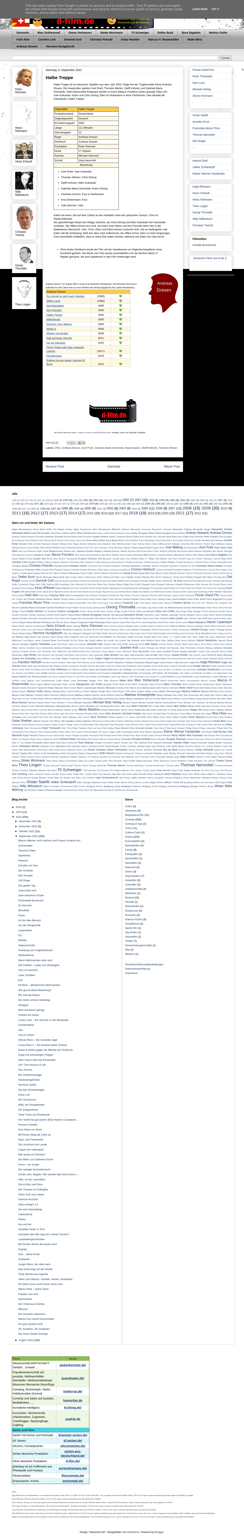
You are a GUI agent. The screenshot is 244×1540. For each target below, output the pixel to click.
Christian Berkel (20, 566)
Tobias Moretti (163, 770)
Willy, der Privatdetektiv (31, 1104)
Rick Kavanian (195, 735)
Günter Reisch (225, 611)
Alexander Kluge (201, 529)
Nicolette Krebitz (131, 713)
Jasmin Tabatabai (40, 644)
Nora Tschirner (99, 717)
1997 (53, 508)
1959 (162, 500)
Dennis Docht (219, 573)
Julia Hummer (81, 655)
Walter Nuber (114, 782)
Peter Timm (66, 728)
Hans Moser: (112, 618)
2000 (87, 508)
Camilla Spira (118, 559)
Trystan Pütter (91, 774)
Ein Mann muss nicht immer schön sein (40, 1284)
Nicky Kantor (99, 714)
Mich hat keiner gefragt (31, 1010)
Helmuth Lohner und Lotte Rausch (28, 630)
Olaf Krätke (141, 717)
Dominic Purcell (28, 581)
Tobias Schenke (192, 770)
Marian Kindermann (205, 684)
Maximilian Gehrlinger (82, 699)
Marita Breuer (211, 688)
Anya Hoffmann (218, 544)
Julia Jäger (124, 655)
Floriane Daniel (67, 599)
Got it (215, 9)
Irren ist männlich (28, 970)
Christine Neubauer (131, 566)
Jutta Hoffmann (44, 659)
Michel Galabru (78, 706)
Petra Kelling (108, 728)
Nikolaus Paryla (178, 714)
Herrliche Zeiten (27, 1084)
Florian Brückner (186, 595)
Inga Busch (30, 637)
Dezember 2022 (28, 821)
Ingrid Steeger (57, 637)
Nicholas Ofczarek (84, 714)
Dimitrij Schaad (194, 577)
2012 (35, 513)
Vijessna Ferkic (19, 782)
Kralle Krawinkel (218, 666)
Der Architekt (25, 870)
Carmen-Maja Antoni (222, 559)
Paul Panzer (191, 721)
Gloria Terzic (212, 608)
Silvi (20, 1030)
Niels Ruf (166, 714)
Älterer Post (172, 466)
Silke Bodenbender (27, 750)
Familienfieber (26, 1024)
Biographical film (134, 814)
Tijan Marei (52, 770)
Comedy (130, 819)
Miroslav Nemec (219, 706)
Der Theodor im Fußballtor (33, 1189)
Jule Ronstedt (57, 655)
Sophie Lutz (219, 750)
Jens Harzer (206, 644)
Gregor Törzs (18, 611)
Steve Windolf (225, 753)
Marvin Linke (18, 695)
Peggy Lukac (72, 725)
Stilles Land (53, 300)
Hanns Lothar (202, 615)
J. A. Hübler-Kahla (177, 637)
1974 (64, 504)
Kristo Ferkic (24, 670)
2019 (150, 513)
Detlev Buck (165, 32)
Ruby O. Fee (18, 743)
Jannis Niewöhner (207, 640)
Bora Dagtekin (191, 32)
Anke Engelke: (225, 537)
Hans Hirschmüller (85, 618)
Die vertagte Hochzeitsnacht (34, 1169)
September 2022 (29, 836)
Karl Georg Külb (174, 659)
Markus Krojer (98, 691)
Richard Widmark (163, 735)
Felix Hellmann (91, 595)
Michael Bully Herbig (107, 702)
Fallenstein (227, 592)
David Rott (143, 573)
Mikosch (23, 1309)
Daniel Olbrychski (70, 573)
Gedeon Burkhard (55, 607)
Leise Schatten (26, 975)
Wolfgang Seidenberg (169, 786)
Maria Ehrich (125, 684)
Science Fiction (133, 919)
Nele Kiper (30, 714)
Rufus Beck (49, 742)
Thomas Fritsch (81, 765)
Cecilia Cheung (101, 562)
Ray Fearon (66, 735)
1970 (26, 503)
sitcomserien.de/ (72, 1446)
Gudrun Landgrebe (68, 611)
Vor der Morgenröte (29, 925)
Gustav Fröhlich (128, 611)
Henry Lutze (125, 630)
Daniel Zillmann (101, 573)
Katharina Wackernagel (147, 662)
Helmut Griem (162, 626)
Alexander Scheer (221, 529)
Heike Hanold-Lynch (178, 622)
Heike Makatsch (197, 622)
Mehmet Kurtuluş (152, 699)
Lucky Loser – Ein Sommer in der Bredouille (43, 1020)
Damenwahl (25, 1299)
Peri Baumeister (86, 725)
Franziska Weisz (58, 603)
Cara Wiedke (132, 559)
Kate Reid (76, 662)
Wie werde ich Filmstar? (32, 1154)
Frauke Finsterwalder (77, 603)
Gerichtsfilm (132, 858)
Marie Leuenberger (86, 687)
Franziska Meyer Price (206, 128)
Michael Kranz (176, 703)
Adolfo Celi (51, 529)
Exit (20, 980)
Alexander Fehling (182, 529)
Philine (22, 1219)
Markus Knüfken (82, 691)
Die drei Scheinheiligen (31, 1089)
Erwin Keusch (89, 592)
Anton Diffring (158, 544)
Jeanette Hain (95, 644)
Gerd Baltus (141, 608)
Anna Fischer (58, 540)
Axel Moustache (191, 548)
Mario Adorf (186, 687)
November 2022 (28, 826)
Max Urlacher (217, 695)
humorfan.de (72, 1400)
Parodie (129, 901)
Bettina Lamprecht (158, 555)
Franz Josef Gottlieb (175, 599)
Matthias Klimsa (99, 695)
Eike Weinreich (77, 584)
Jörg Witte (56, 659)
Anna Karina (70, 540)
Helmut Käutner (178, 626)
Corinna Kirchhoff (164, 570)
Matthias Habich (83, 695)
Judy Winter (30, 654)
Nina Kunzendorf (30, 717)
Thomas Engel (66, 765)
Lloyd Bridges (103, 677)
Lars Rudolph (139, 670)
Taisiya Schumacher (68, 761)
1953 (96, 500)
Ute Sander (65, 778)
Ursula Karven (23, 778)
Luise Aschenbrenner (45, 681)
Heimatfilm (131, 862)
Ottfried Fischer (41, 721)
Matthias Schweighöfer (140, 694)
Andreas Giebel (19, 537)
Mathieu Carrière (34, 695)
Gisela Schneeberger (195, 607)
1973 (55, 504)
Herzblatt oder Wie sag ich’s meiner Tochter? (43, 1234)
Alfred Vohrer (69, 533)
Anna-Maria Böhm (164, 540)
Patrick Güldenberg (126, 721)
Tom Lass (215, 770)
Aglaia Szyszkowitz (82, 529)
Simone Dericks (135, 750)
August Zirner (158, 548)
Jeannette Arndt (136, 644)
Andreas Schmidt (54, 536)
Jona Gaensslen (93, 651)
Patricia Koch (98, 721)
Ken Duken (55, 666)
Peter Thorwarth (202, 76)
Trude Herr (78, 774)
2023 (19, 812)
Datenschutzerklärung (137, 968)
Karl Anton (161, 658)
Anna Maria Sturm (115, 540)
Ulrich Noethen (172, 774)
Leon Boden (28, 673)
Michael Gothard (130, 703)
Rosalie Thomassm (195, 739)
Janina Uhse (173, 640)
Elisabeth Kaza (148, 584)
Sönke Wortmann (111, 32)
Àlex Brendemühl (130, 790)
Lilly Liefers (184, 673)
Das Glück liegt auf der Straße (35, 1269)
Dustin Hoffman (163, 581)
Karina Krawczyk (147, 659)
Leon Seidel (41, 673)
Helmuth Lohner (224, 626)
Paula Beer (219, 720)
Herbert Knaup (199, 629)
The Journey (209, 761)
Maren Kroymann (53, 684)
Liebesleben (25, 930)
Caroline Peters (36, 562)
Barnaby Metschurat (137, 551)
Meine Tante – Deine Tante (33, 1289)
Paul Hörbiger (179, 721)
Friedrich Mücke (181, 602)
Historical (130, 867)
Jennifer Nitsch (181, 644)
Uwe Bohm (76, 778)
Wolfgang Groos (111, 786)
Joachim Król (129, 647)
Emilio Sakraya (110, 588)
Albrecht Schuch (120, 529)
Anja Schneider (196, 537)
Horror (128, 871)
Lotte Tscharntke (136, 677)
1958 (151, 500)
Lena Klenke (226, 670)
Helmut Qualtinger (195, 626)
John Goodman (44, 651)
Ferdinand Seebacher (109, 595)
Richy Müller (179, 735)
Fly (20, 935)
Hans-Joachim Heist (217, 618)
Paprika (22, 1249)
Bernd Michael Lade (96, 555)
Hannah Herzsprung (112, 614)
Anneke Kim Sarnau (212, 540)
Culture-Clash (133, 832)
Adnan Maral (39, 529)
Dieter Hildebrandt (105, 577)
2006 (159, 508)
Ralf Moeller (206, 732)
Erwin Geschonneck (73, 592)
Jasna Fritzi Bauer (59, 644)
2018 (133, 513)
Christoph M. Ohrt (187, 566)
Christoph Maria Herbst (209, 565)
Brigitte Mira (40, 558)
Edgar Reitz (35, 584)
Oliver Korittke (180, 717)
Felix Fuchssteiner (74, 595)
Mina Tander (166, 706)
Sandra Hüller (182, 742)
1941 (30, 500)
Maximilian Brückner (62, 699)
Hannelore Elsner (133, 614)
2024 (19, 807)
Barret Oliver (153, 551)
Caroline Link (47, 39)
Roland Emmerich (51, 739)
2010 (224, 508)
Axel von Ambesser (27, 551)
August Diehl (144, 547)
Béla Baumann (105, 559)
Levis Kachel (89, 673)
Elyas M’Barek (62, 588)
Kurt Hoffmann (58, 669)
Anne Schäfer (195, 540)
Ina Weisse (17, 637)
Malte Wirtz (194, 39)
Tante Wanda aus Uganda (33, 1274)
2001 (99, 508)
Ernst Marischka (56, 592)
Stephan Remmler (177, 753)
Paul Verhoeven (205, 721)
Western (130, 953)
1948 (47, 500)
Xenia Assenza (70, 790)
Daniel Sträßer (87, 573)
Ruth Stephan (86, 742)
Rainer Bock (138, 732)
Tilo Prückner (103, 770)
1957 (138, 500)
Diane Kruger (71, 577)
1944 (39, 500)
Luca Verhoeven (184, 676)
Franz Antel (145, 599)
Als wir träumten (56, 342)
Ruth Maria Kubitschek (66, 743)
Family (129, 849)
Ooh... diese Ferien (29, 1254)
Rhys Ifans (135, 735)
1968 (230, 500)
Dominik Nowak (61, 581)
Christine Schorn (150, 566)
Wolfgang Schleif (150, 786)
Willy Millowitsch (202, 218)
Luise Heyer (62, 680)
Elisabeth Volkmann (165, 584)
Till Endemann (89, 770)
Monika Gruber (71, 710)
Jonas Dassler (108, 651)
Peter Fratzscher (187, 725)
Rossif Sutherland (224, 739)
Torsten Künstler (51, 774)
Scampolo (24, 1259)
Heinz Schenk (110, 626)
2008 (187, 508)
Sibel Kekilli (171, 746)
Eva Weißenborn (157, 592)
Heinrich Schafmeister (35, 626)
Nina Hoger (206, 714)
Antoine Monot (144, 544)
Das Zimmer (25, 1069)
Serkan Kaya (144, 746)
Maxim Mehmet (45, 699)
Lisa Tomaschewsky (37, 676)
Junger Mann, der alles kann (34, 1264)
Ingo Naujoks (43, 637)
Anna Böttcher (31, 540)
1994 (14, 508)
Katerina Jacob (88, 662)
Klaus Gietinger (144, 666)
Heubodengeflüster (29, 1079)
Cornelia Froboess (182, 569)
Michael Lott (202, 703)
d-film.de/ (73, 1461)
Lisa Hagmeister (219, 673)
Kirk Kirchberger (129, 666)
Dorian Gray (105, 581)
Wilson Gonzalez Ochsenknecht (58, 786)
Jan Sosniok (133, 640)
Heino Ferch (18, 626)
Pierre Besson (30, 732)
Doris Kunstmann (132, 581)
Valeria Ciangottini (155, 778)
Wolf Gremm (80, 786)
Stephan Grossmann (124, 753)
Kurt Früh (45, 670)
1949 (56, 500)
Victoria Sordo (225, 778)
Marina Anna (136, 688)
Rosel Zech (210, 739)
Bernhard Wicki (141, 555)
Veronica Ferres (210, 777)
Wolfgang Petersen (131, 786)
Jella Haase (151, 644)
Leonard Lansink (55, 673)
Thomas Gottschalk (97, 765)
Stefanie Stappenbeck (88, 753)
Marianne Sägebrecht (37, 688)
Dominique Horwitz (77, 581)
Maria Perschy (156, 684)
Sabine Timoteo (121, 743)
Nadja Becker (183, 710)
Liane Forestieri (103, 673)
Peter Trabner (79, 728)
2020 (165, 513)
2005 (144, 508)
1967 (220, 500)
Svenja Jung (172, 756)
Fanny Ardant (18, 595)
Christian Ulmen (78, 565)
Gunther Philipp (113, 611)
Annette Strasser (59, 544)
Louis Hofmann (168, 676)
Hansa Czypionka (79, 622)
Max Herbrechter (191, 695)
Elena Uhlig (123, 584)
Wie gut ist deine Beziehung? (34, 990)
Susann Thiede (19, 757)
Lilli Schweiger (171, 673)
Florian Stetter (52, 599)
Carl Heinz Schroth (176, 559)
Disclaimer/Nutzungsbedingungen (144, 964)
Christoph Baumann (169, 566)
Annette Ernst (201, 121)
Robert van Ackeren (21, 739)
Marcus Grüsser (208, 681)
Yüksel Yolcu (83, 790)
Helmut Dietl (200, 160)
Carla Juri (190, 559)
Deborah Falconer (185, 573)
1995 (33, 508)
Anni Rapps (73, 544)
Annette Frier (26, 543)
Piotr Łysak (76, 732)
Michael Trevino (28, 706)
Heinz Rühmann (202, 199)
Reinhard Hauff (96, 735)
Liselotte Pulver (65, 677)
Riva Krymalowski (224, 735)
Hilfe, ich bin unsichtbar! (31, 1179)
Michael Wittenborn (46, 706)
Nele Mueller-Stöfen (44, 714)
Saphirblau (24, 855)
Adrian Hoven (65, 529)
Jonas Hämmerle (123, 651)
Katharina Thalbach (124, 662)
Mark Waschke (225, 688)
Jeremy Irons (219, 644)
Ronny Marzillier (158, 739)
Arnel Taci (88, 548)
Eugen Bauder (102, 592)
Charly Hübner (167, 562)
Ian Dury (228, 633)
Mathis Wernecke (51, 695)
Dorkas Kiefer (148, 580)
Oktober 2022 (27, 831)
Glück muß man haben (31, 1194)
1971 (36, 503)
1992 (215, 503)
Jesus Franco (78, 648)
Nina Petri (43, 717)
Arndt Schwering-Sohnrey (71, 548)
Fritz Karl (196, 603)
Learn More (200, 9)
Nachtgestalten (55, 305)
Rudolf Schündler (34, 742)
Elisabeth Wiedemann (185, 584)
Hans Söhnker (190, 618)
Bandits (22, 940)
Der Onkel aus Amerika (31, 1303)
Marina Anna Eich (151, 687)
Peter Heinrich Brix (216, 725)
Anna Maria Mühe (96, 540)
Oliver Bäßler (153, 717)
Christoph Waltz (33, 569)
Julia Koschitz (137, 655)
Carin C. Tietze (146, 558)
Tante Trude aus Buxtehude (34, 1114)
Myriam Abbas (127, 710)
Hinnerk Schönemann (118, 633)
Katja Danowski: (181, 662)
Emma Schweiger (141, 588)
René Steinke (123, 735)
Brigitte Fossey (26, 559)
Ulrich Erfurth (139, 774)
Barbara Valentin (119, 551)
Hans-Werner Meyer (60, 622)
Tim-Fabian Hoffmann (119, 770)
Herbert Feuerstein (141, 629)
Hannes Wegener (187, 615)
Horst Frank (146, 633)
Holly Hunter (135, 633)
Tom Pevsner (226, 770)
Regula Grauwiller (80, 735)
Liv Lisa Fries (79, 677)
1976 (81, 503)
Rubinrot (23, 860)
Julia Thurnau (164, 655)
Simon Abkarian (68, 750)
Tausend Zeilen (27, 850)
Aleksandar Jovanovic (140, 529)
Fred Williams (115, 603)
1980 (110, 504)
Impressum (131, 973)
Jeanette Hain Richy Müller (116, 644)
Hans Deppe (71, 618)
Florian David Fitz (203, 69)
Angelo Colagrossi (117, 537)
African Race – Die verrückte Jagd (37, 1039)
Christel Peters (201, 562)
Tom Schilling (19, 774)
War (127, 949)
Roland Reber (68, 739)
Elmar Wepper (27, 588)
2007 (171, 508)
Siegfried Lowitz (220, 746)
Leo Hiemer (17, 673)
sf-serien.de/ (73, 1440)
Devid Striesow (43, 577)
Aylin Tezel (42, 551)
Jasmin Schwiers (20, 644)
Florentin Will (156, 595)
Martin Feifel (124, 691)
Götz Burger (181, 611)
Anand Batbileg (178, 533)
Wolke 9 (51, 328)
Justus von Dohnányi (24, 658)
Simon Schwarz (97, 749)
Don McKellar (93, 581)
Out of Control (26, 1034)
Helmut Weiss (210, 626)
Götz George (194, 611)
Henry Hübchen (111, 630)
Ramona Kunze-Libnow (49, 735)
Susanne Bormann (50, 757)
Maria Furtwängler (140, 684)
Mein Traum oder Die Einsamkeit (36, 1059)
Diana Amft (58, 577)
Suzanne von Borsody (110, 757)
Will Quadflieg (186, 782)
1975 (72, 503)
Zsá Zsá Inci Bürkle (113, 790)
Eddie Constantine (20, 584)
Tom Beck (205, 770)
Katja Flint (194, 662)
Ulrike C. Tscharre (216, 774)
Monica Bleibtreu (55, 710)
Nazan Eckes (18, 714)
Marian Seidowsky (223, 684)
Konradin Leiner (185, 666)
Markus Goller (218, 32)
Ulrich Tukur (200, 774)
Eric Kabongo (219, 588)
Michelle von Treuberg (97, 706)
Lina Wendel (196, 673)
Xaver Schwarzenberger (50, 790)
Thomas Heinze (116, 765)
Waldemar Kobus (100, 782)
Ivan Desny (163, 637)
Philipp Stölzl (223, 728)
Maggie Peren (96, 681)
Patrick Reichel (142, 721)
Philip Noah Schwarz (175, 728)
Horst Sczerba (187, 633)
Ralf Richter (220, 731)
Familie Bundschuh (204, 245)
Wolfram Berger (206, 786)
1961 (183, 500)
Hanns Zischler (19, 618)
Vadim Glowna (138, 777)
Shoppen (23, 1005)
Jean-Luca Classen (77, 644)
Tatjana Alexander (144, 761)
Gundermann (54, 355)
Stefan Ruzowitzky (69, 753)
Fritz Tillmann (207, 603)
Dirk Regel (199, 141)
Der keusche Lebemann (31, 1313)
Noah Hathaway (69, 717)
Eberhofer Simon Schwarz (209, 581)
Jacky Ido (204, 637)
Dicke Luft (24, 1094)
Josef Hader (156, 651)
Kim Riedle (116, 666)
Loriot (112, 677)
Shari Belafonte (158, 746)
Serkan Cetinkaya (128, 746)
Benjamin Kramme (25, 555)
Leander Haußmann (208, 669)
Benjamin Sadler (42, 555)
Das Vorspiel (25, 875)
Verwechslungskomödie (138, 945)
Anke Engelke (211, 536)
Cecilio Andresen (116, 562)
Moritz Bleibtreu (89, 709)
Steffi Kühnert (149, 447)
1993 (225, 503)
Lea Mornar (176, 670)
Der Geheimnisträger (30, 1074)
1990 (196, 503)
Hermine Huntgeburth (60, 46)
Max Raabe (205, 695)
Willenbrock (53, 319)
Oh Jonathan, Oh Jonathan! (34, 1328)
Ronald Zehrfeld (141, 739)
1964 (202, 500)
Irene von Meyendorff (90, 637)
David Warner (156, 573)
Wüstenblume (26, 955)
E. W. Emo (176, 580)
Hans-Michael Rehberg (38, 622)
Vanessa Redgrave (173, 778)
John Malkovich (59, 651)
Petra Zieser (159, 728)
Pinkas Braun (64, 732)
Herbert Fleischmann (161, 630)
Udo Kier (116, 774)
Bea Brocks (182, 551)
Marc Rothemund (48, 32)
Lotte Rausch (122, 677)
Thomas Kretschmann (155, 765)
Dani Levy (199, 82)
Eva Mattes (144, 592)
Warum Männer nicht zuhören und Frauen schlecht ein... (50, 840)
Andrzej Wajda (70, 537)
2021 (180, 513)
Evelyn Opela (187, 592)
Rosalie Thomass (176, 739)
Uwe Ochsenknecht (107, 777)
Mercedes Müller (224, 699)
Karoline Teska (64, 662)
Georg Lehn (99, 607)
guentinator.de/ (73, 1378)
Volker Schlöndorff (204, 167)
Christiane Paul (95, 566)
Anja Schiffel (183, 537)
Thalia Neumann (195, 761)
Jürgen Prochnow (70, 658)
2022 (197, 513)
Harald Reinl (125, 622)
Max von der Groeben (28, 699)
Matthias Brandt (67, 695)
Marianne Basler (19, 688)
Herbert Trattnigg (216, 630)
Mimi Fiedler (154, 706)
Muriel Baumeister (110, 709)
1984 (148, 503)
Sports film (131, 928)
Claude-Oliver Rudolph (52, 570)
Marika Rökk (123, 688)
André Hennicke (84, 537)
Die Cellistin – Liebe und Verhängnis (38, 965)
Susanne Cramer (69, 756)
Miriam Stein (194, 706)
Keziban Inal (85, 666)
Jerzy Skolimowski (44, 648)
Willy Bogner (221, 782)
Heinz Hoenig (73, 626)
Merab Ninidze (209, 699)
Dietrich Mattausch (163, 577)
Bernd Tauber (126, 555)
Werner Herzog (128, 782)
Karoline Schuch (49, 662)
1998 (64, 508)
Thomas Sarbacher (223, 765)
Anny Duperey (104, 544)
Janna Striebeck (188, 640)
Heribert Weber (25, 633)
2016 (104, 513)
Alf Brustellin (43, 533)
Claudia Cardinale (71, 570)
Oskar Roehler (130, 39)
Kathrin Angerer (166, 662)
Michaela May (63, 706)
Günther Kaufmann (37, 615)
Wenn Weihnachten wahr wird (35, 960)
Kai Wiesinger (117, 658)
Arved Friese (130, 547)
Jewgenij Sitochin (94, 648)
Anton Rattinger (173, 544)
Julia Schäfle (151, 655)
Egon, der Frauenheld (30, 1139)
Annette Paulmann (42, 544)
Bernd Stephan (113, 555)
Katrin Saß (26, 666)
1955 (115, 500)
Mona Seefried (40, 710)
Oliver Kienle (166, 717)
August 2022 (26, 1340)
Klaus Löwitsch (170, 666)
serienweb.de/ (72, 1481)
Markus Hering (51, 691)
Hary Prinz (136, 622)
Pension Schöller (27, 1124)
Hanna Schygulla (91, 614)
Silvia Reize (42, 750)
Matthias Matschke (115, 695)
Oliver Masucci (196, 717)
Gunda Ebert (99, 611)
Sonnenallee (25, 845)
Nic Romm (70, 714)
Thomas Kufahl (172, 765)
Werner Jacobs (142, 782)
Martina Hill (207, 691)
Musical (129, 897)
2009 (206, 508)
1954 (105, 500)
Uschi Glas (53, 777)
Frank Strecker (115, 599)
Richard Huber (147, 735)
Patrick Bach (110, 721)
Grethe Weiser (34, 611)
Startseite (22, 32)
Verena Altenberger (192, 778)
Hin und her (24, 1224)
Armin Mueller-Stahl (36, 548)
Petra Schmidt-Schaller (141, 728)
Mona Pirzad (27, 710)
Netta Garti (59, 714)
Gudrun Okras (86, 611)
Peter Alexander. (116, 725)
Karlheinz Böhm (216, 659)
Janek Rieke (160, 640)
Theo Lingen (200, 206)
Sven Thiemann (142, 757)
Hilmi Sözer (102, 633)
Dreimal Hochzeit (28, 1199)
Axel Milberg (174, 547)
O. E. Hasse (129, 717)
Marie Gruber (70, 688)
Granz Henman (225, 608)
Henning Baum (53, 629)
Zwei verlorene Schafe (31, 895)
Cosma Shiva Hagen (217, 570)
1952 (85, 500)
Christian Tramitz (203, 225)
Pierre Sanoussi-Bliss (48, 732)
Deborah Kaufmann (203, 573)
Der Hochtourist (27, 1099)
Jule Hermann (43, 655)
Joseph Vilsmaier (188, 651)
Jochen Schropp (146, 648)
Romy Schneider (122, 739)
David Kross (130, 573)
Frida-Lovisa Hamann (162, 603)
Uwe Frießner (88, 778)
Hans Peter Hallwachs (159, 618)
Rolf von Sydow (106, 739)
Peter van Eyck (94, 728)
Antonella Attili (187, 544)
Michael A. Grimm (65, 703)
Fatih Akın (44, 595)
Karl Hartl (187, 659)
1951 (75, 500)
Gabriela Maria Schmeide (109, 447)
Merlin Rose (50, 703)
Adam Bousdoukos (22, 529)
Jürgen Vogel (101, 658)
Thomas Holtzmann (135, 765)
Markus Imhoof (67, 691)
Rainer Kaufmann (154, 731)
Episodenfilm (132, 845)
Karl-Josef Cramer (200, 659)
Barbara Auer (56, 551)
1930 (14, 500)
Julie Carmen (195, 655)
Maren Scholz (69, 684)
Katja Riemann (202, 186)
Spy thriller (131, 932)
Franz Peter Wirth (196, 599)
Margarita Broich (111, 684)
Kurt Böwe (35, 670)
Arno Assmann (101, 548)
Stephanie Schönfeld (195, 753)
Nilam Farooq (193, 713)
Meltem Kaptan (196, 699)
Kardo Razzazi (132, 659)
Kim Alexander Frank (101, 666)
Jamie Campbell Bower (46, 640)
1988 (186, 503)
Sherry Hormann (203, 95)
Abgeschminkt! (26, 945)
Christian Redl (60, 566)
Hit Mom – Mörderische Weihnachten (39, 985)
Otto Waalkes (68, 721)
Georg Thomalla (202, 212)
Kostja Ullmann (201, 665)
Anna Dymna (45, 540)
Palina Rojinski (83, 721)
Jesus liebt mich (27, 890)
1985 (158, 503)
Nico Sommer (114, 713)
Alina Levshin (104, 533)
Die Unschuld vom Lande (32, 1144)
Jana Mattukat (147, 640)
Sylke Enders (187, 756)
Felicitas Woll (57, 595)
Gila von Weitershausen (171, 607)
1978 (91, 503)
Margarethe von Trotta (89, 684)
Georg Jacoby (86, 608)
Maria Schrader (172, 684)
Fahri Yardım (215, 591)
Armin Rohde (52, 547)
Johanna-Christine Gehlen (24, 651)
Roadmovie (131, 910)
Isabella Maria (150, 637)
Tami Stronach (115, 761)
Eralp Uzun (175, 588)
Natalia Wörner (224, 709)
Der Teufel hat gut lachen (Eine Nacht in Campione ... (48, 1119)
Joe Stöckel (160, 648)
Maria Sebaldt (188, 684)
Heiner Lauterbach (219, 622)
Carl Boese (161, 558)
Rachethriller (132, 906)
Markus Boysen (19, 691)
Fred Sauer (103, 603)
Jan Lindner (120, 640)
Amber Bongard (139, 533)
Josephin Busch (218, 651)
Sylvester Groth (203, 757)
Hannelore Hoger (152, 615)
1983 (138, 503)
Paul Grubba (166, 721)
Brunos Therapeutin (68, 559)
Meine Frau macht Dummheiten (36, 1318)
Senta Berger (112, 746)
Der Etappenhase (28, 1109)
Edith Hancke (47, 584)
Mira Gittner (180, 706)
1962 (192, 500)
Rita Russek (209, 735)
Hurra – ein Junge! (28, 1164)
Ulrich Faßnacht (155, 774)
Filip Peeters (125, 595)
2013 (53, 513)
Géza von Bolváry (145, 611)
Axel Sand (220, 547)
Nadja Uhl (196, 709)
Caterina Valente (51, 562)
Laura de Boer (164, 670)
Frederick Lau (130, 602)
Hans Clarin (59, 618)
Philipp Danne (191, 728)
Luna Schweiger (79, 680)
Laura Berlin (151, 670)
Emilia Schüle (95, 588)
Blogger (159, 1532)
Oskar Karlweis (225, 717)
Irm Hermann (120, 637)
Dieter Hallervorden (87, 577)
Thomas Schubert (20, 770)
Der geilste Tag (26, 885)
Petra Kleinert (121, 728)
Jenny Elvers (194, 644)
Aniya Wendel (146, 537)
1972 (46, 503)
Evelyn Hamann (172, 592)
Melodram (130, 893)
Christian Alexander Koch (220, 562)
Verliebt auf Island (28, 1014)
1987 (176, 503)
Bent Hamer (80, 555)
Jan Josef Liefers (94, 640)
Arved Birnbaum (115, 548)
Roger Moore (37, 739)
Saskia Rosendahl (198, 743)
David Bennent (116, 573)
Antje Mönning (118, 544)
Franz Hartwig (158, 599)
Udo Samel (127, 774)
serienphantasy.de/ (73, 1468)
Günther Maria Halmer (57, 615)
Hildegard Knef (88, 633)
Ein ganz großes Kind (30, 1324)
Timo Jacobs (136, 770)
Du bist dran (25, 905)
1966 (211, 500)
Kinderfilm (130, 880)
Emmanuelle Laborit (160, 588)
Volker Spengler (84, 782)
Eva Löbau (132, 591)
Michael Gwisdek (146, 703)
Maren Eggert (36, 684)
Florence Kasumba (140, 595)
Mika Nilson (114, 706)
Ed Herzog (226, 580)
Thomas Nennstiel (204, 134)
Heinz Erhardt (201, 193)
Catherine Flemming (69, 562)
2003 (122, 508)
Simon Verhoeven (80, 32)
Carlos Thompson (204, 559)
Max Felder (178, 695)
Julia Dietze (69, 655)
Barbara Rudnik (85, 551)
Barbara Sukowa (102, 551)
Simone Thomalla (153, 749)
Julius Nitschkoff (208, 655)
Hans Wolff (202, 618)
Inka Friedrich (71, 637)
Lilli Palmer (157, 673)
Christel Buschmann (185, 562)
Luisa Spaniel (27, 681)
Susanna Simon (34, 757)
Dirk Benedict (219, 577)
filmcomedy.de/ (72, 1475)
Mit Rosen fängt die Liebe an (34, 1134)
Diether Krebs (133, 577)
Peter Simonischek (32, 728)
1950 (66, 500)
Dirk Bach (207, 577)
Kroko (21, 915)
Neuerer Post (55, 466)
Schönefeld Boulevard (30, 900)
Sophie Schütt (40, 753)
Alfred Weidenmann (87, 533)
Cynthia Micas (26, 573)
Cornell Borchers (200, 570)
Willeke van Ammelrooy (203, 782)
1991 (206, 503)
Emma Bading (124, 588)
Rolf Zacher (93, 739)
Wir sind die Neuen (29, 995)
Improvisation (132, 447)
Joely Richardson (188, 648)
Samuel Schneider (163, 742)
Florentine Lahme (170, 595)
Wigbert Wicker (157, 782)
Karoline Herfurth (29, 662)
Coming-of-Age (133, 823)
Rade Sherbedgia (124, 732)
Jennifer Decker (166, 644)
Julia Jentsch (111, 654)
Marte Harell (112, 691)
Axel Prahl (87, 447)
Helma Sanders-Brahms (145, 626)
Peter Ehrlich (157, 725)
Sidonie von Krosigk (203, 746)
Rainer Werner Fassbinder (209, 173)
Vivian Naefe (200, 115)
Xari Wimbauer (30, 790)
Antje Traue (131, 544)
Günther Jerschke (20, 615)
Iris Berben (106, 637)
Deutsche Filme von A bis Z (210, 258)
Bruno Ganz (52, 559)
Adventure (131, 810)
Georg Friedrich (72, 608)
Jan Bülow (79, 640)
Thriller (129, 940)
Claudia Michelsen (88, 570)
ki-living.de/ (72, 1407)
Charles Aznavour (152, 562)
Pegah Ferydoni (58, 725)
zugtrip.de (72, 1419)
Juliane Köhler (179, 654)
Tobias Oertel (177, 770)
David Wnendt (169, 573)
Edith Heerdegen (62, 584)
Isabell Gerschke (135, 637)
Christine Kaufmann (112, 566)
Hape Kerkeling (97, 622)
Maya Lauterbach (135, 698)
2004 (134, 508)
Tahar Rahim (52, 761)
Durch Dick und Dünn (30, 1184)
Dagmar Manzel (41, 573)
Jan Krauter (108, 640)
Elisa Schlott (135, 584)
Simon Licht (81, 750)
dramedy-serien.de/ (72, 1435)
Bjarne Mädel (205, 555)
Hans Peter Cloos (139, 618)
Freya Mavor (145, 603)
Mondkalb (23, 910)
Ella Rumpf (214, 584)
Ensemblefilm (132, 841)
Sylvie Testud (218, 756)
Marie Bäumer (55, 687)
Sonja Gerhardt (204, 749)
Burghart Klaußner (87, 558)
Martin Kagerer (138, 691)
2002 (58, 447)
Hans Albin (33, 618)
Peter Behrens (131, 725)
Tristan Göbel (66, 774)
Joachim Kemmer (111, 648)
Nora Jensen (84, 717)
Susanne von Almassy (88, 757)
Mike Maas (126, 706)
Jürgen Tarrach (87, 659)
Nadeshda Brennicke (146, 709)
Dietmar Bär (148, 577)
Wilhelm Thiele (171, 782)
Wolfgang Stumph (188, 786)
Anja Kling (171, 536)
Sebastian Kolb (63, 746)
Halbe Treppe (54, 314)
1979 (101, 503)
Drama (129, 836)
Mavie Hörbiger (164, 695)
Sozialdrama (53, 753)
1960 (172, 500)
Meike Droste (167, 699)
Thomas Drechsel (51, 765)
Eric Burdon (197, 588)
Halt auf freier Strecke (59, 338)
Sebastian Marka (80, 746)
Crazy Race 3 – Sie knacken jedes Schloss (42, 1045)
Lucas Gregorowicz (202, 677)
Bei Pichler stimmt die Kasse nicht (37, 1244)
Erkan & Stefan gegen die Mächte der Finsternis (45, 1049)
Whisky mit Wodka (57, 333)
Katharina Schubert (104, 662)
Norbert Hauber (115, 717)
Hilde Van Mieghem (72, 633)
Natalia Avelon (209, 710)
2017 (118, 513)
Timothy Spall (149, 770)
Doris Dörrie (118, 580)
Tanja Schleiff (129, 761)
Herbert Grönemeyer (180, 630)
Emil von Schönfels (79, 588)
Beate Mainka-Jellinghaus (200, 551)
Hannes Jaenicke (169, 614)
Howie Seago (217, 633)
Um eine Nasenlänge (30, 1209)
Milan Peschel (140, 706)
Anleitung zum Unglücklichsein (35, 950)
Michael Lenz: (190, 703)
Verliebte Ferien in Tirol (31, 1229)
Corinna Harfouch (143, 569)
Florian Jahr (21, 599)
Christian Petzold (101, 39)
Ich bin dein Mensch (29, 920)
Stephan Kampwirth (144, 753)
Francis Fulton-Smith (84, 599)
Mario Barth (199, 688)
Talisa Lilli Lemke (86, 761)
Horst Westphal (203, 633)
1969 (17, 503)
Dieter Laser (120, 577)
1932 (22, 500)
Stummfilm (131, 936)
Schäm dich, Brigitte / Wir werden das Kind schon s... (48, 1174)
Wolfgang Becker (95, 786)
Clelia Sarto (103, 570)
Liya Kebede (91, 677)
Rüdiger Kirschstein (104, 743)
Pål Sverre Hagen (107, 732)
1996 (43, 508)
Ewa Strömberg (201, 592)
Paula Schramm (43, 725)
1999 (76, 508)
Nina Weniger (55, 717)
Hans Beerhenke (45, 618)
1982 (128, 503)
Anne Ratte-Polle (180, 540)
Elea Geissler (109, 584)
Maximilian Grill (100, 698)
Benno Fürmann (63, 554)
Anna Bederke (18, 540)
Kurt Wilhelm (73, 670)
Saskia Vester (215, 742)
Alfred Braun (56, 533)
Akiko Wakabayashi (101, 529)
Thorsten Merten (168, 447)
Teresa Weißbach (179, 761)
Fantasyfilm (131, 854)
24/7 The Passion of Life (32, 1064)
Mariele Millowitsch (107, 687)
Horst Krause (159, 633)
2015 (90, 513)
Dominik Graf (72, 39)
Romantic (130, 915)
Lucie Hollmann (220, 676)
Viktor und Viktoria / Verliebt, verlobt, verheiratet (45, 1279)
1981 (119, 503)
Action (128, 806)
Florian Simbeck (36, 599)
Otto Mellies (54, 721)
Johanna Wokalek (223, 648)
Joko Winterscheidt (76, 651)
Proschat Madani (90, 732)
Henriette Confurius (72, 629)
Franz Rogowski (214, 599)
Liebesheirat (25, 1214)
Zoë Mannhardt (96, 790)
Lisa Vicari (52, 677)
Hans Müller (124, 618)
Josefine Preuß (171, 651)
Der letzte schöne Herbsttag (34, 999)
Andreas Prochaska (36, 537)
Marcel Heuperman (169, 681)
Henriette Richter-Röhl (93, 630)
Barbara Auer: (70, 551)
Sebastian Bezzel (29, 746)
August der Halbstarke (31, 1149)
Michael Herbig (202, 89)
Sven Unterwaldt (157, 757)
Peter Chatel (145, 725)
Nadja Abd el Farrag (166, 710)
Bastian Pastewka (168, 551)
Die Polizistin (54, 310)
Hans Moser (100, 618)
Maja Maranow (111, 681)
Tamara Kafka (101, 761)
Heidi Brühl (163, 622)
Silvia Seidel (54, 750)
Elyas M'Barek (44, 587)
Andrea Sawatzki (197, 532)
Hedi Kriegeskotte (149, 622)
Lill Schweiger (144, 673)
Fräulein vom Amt (28, 1294)
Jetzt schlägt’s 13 (28, 1204)
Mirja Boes (206, 706)
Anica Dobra (132, 536)
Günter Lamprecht (210, 611)
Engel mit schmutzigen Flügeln (35, 1054)
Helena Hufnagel (125, 626)
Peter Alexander (101, 725)
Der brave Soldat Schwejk (33, 1333)
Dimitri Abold (179, 577)
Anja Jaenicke (159, 537)
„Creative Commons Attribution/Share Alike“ (94, 433)
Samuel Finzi (146, 742)
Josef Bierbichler (141, 651)
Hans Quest (176, 618)
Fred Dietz (92, 603)
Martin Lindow (151, 691)
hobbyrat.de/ (72, 1391)
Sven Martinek (127, 757)
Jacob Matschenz (218, 637)
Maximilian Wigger (117, 699)
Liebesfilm (116, 673)
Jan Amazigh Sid (65, 640)
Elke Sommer (202, 584)
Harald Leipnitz (112, 622)
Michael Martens (216, 703)
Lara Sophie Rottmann (106, 669)
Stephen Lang (212, 753)
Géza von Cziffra (165, 611)
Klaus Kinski (157, 666)
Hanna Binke (74, 614)
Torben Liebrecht (35, 774)
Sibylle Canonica (185, 746)
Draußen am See (28, 865)
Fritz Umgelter (220, 603)
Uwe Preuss (124, 778)
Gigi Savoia (153, 608)
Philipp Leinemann (207, 728)
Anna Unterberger (147, 540)
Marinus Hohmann (170, 688)
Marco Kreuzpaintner (190, 681)
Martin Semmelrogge (170, 691)
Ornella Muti (211, 717)
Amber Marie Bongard (159, 533)
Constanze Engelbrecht (119, 570)
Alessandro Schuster (161, 529)
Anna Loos (81, 540)
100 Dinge (24, 880)
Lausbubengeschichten (31, 1239)
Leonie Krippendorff (73, 673)
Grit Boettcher (50, 611)
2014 (72, 513)
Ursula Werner (38, 777)
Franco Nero (101, 599)
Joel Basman (173, 648)
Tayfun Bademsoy (161, 761)
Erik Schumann (28, 591)
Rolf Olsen (82, 739)
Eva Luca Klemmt (118, 592)
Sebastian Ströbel (96, 746)
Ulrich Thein (187, 774)
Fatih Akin (23, 39)
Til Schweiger (140, 32)
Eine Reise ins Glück (30, 1129)
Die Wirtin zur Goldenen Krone (35, 1159)
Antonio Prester (202, 544)
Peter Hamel (202, 725)
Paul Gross (155, 721)
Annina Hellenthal (88, 544)
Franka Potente (130, 599)
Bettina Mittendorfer (176, 555)
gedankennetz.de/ (73, 1365)
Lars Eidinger (125, 669)
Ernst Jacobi (42, 592)
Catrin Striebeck (86, 562)
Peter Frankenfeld (172, 725)
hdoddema (133, 1532)
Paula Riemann (29, 725)
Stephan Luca (161, 753)
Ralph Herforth (30, 735)
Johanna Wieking (205, 648)
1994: (23, 509)
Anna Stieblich (131, 540)
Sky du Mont (170, 749)
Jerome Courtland (27, 648)
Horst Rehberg (173, 633)
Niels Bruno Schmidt (151, 714)
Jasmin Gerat (225, 640)
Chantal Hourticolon (134, 562)
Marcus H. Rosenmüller (163, 39)
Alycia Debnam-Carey (121, 533)
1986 (167, 504)
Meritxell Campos (36, 703)
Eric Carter (208, 588)
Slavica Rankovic (186, 750)
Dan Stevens (55, 573)
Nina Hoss (219, 713)
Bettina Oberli (192, 555)
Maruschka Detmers (223, 691)
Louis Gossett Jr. (152, 677)
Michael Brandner (83, 702)
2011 (16, 513)
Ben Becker (218, 551)
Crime (128, 828)
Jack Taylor (192, 637)
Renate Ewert (110, 735)
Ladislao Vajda (87, 670)
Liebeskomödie (130, 673)
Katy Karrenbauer (41, 666)
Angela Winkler (100, 536)
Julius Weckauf (224, 655)
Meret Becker (19, 702)
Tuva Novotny (104, 774)
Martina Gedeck (191, 691)
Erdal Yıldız (185, 588)
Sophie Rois (26, 753)
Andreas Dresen (26, 46)
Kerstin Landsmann (70, 666)
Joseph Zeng (204, 651)
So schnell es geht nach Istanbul (65, 296)
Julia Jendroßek (96, 655)
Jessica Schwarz (63, 648)
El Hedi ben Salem (94, 584)
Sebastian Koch (47, 746)
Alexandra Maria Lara (24, 532)
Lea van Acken (189, 670)
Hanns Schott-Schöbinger (220, 615)
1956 (125, 500)
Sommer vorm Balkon (59, 324)
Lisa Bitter (207, 673)
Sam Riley (133, 743)
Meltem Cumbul (181, 699)
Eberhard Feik (189, 581)
